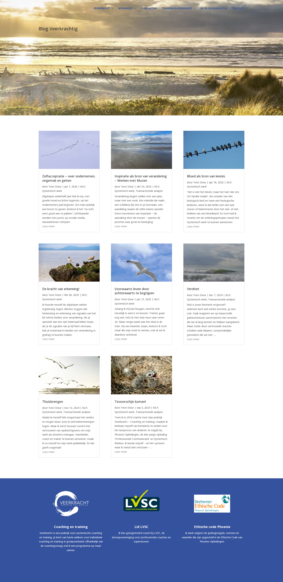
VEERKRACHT (101, 8)
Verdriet (193, 289)
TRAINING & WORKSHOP (177, 8)
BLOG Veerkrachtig (214, 8)
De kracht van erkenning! (60, 289)
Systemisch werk (52, 191)
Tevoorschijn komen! (130, 401)
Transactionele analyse (76, 412)
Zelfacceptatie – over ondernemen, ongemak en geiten (68, 178)
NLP (82, 186)
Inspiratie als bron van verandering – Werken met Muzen (141, 178)
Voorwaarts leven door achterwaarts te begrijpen (134, 291)
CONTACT (238, 8)
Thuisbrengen (52, 401)
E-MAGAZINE (149, 8)
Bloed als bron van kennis (206, 176)
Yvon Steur (55, 186)
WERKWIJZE (125, 8)
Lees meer (48, 226)
